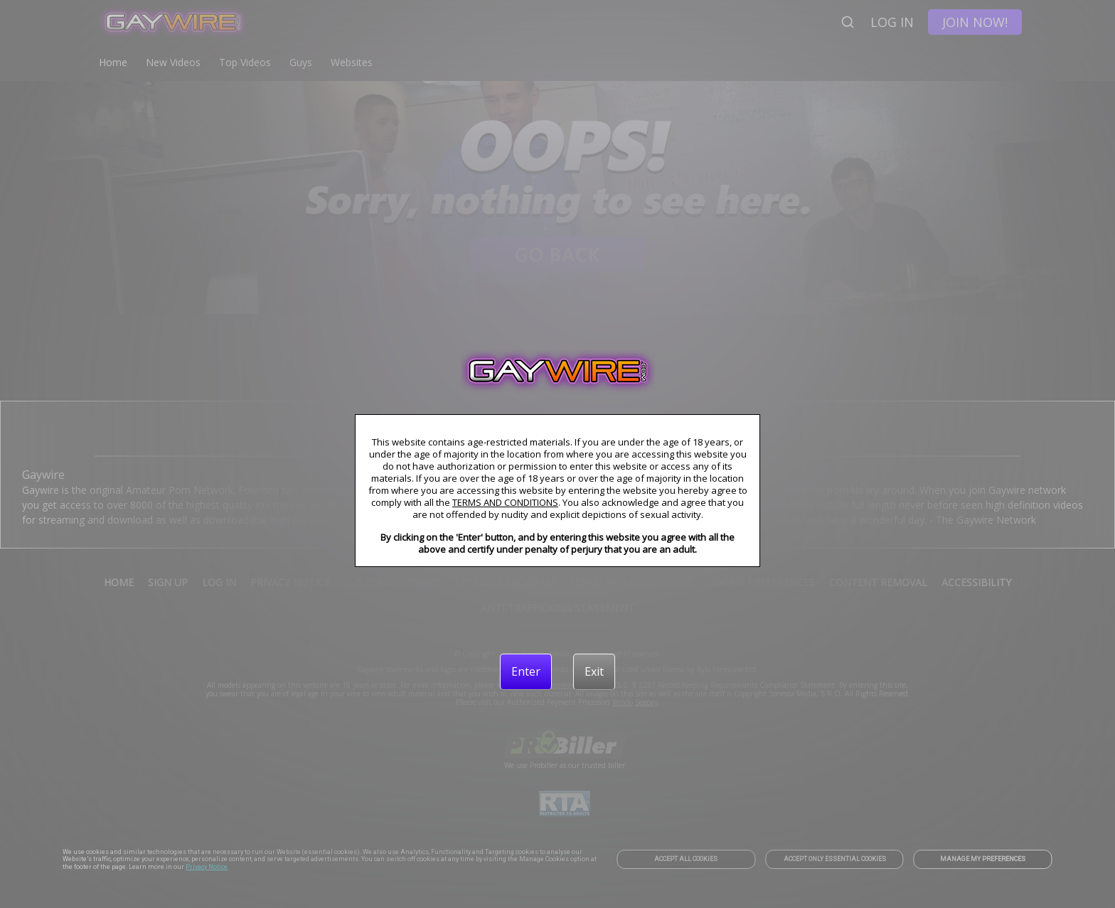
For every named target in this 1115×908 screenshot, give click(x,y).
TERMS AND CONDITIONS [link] (505, 502)
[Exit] (594, 671)
